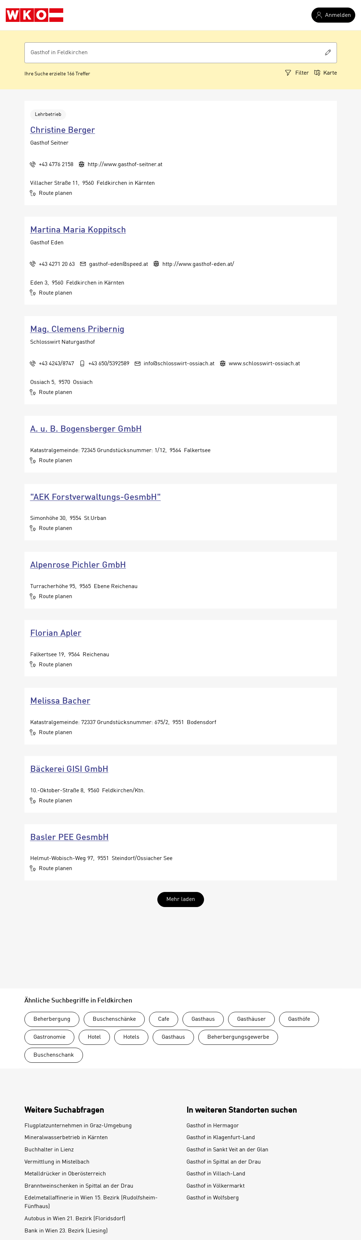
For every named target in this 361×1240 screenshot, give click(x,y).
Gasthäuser (251, 1019)
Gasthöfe (299, 1019)
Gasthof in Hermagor (212, 1126)
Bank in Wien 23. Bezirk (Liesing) (66, 1231)
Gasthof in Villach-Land (215, 1174)
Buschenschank (53, 1055)
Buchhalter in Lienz (49, 1150)
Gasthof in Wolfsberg (212, 1198)
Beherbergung (51, 1019)
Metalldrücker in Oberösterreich (65, 1174)
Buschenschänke (114, 1019)
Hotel (94, 1037)
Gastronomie (49, 1037)
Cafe (163, 1019)
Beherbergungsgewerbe (238, 1037)
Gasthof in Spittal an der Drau (223, 1162)
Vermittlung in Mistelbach (56, 1162)
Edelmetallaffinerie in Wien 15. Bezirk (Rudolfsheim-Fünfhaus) (91, 1202)
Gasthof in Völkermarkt (215, 1186)
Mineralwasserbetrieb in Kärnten (66, 1138)
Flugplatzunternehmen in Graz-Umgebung (78, 1126)
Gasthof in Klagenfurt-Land (220, 1138)
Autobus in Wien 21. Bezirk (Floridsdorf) (74, 1219)
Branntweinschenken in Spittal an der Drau (78, 1186)
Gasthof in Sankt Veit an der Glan (227, 1150)
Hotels (131, 1037)
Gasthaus (203, 1019)
